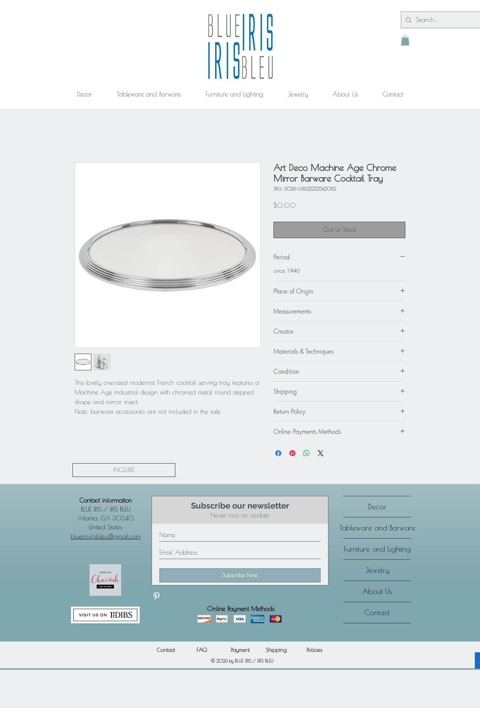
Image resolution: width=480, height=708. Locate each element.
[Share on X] (320, 453)
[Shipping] (276, 650)
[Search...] (445, 20)
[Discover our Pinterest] (156, 596)
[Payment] (240, 650)
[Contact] (165, 650)
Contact (377, 612)
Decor (377, 506)
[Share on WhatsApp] (306, 453)
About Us (377, 591)
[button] (405, 40)
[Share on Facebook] (278, 453)
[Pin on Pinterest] (292, 453)
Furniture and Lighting (377, 549)
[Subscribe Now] (240, 575)
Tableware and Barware (377, 527)
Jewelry (377, 570)
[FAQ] (201, 650)
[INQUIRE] (123, 470)
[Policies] (314, 650)
